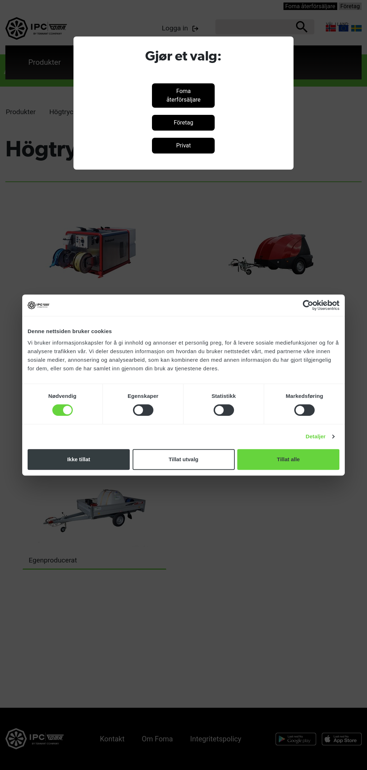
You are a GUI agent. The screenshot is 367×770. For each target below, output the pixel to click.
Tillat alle (288, 459)
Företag (183, 122)
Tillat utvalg (183, 459)
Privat (183, 145)
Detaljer (316, 436)
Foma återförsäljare (183, 95)
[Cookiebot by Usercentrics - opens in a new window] (308, 305)
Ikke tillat (78, 459)
